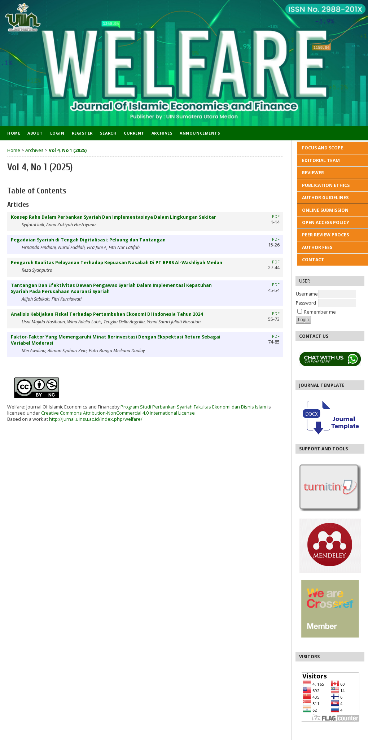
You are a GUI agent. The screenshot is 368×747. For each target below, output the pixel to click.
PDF (276, 216)
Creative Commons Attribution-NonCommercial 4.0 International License (118, 413)
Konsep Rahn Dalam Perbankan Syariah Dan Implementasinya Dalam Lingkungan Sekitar (113, 217)
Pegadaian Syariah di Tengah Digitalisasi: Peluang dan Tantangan (88, 240)
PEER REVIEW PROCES (325, 235)
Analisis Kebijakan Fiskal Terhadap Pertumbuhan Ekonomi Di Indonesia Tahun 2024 (107, 314)
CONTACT (313, 260)
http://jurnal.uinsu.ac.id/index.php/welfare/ (96, 419)
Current (134, 133)
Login (57, 133)
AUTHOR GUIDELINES (325, 198)
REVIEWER (313, 173)
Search (108, 133)
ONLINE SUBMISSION (325, 210)
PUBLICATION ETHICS (326, 185)
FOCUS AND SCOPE (322, 148)
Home (13, 133)
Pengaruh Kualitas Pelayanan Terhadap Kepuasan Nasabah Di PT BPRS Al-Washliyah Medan (116, 262)
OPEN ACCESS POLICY (325, 222)
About (35, 133)
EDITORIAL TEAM (321, 160)
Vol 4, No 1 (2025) (68, 150)
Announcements (200, 133)
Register (82, 133)
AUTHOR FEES (317, 247)
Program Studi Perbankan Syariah (156, 407)
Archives (162, 133)
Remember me (320, 312)
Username (307, 294)
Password (306, 303)
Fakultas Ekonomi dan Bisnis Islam (230, 407)
